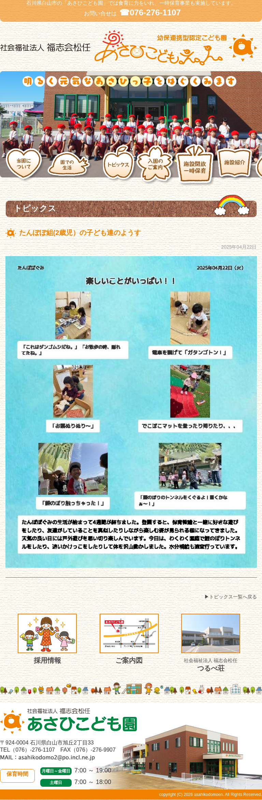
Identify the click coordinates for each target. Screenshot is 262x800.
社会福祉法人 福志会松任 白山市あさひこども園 (131, 48)
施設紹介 (236, 165)
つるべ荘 (210, 643)
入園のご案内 (155, 165)
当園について (26, 165)
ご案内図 (129, 639)
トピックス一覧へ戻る (233, 596)
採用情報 (47, 639)
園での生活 (75, 165)
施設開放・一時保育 (196, 165)
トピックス (119, 165)
